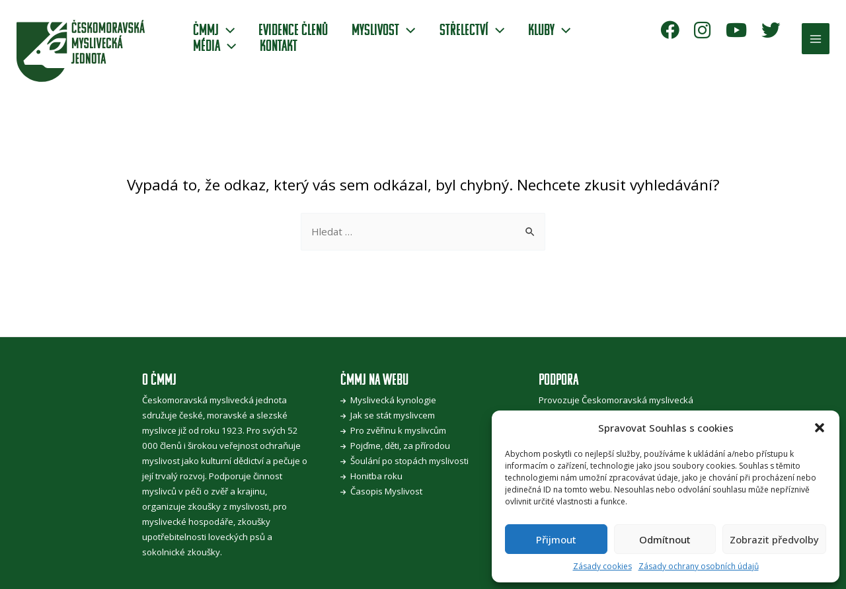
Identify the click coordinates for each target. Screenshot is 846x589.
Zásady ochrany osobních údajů (698, 566)
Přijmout (556, 539)
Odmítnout (665, 539)
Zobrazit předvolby (774, 539)
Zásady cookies (602, 566)
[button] (819, 427)
